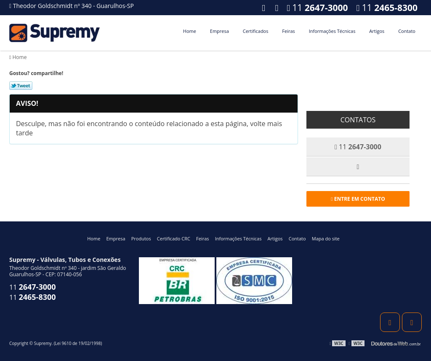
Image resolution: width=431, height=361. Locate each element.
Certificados (256, 31)
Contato (406, 31)
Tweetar (20, 85)
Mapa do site (326, 238)
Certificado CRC (173, 238)
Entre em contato (358, 198)
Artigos (376, 31)
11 (387, 7)
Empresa (219, 31)
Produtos (141, 238)
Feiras (288, 31)
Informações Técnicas (332, 31)
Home (189, 31)
